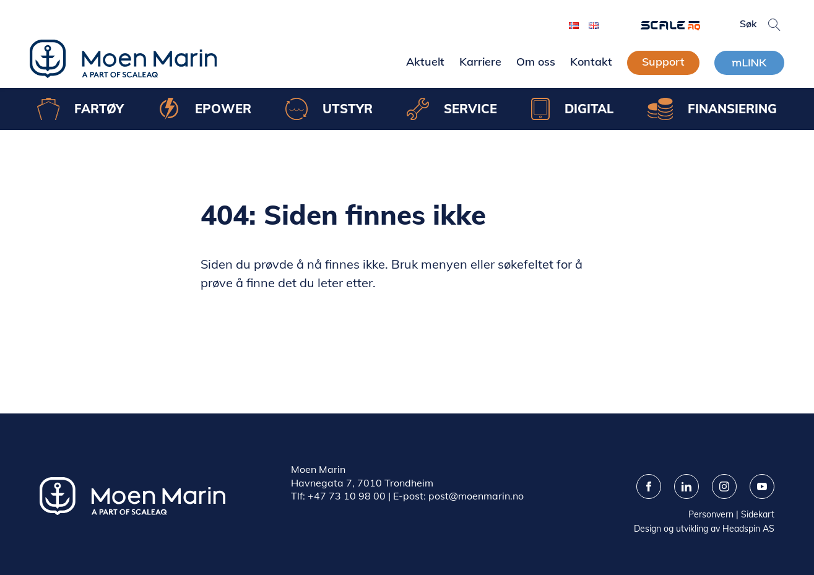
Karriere (480, 61)
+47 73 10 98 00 (347, 496)
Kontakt (591, 61)
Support (663, 61)
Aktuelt (425, 61)
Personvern (711, 514)
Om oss (535, 61)
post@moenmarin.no (476, 496)
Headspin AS (748, 528)
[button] (774, 25)
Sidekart (757, 514)
